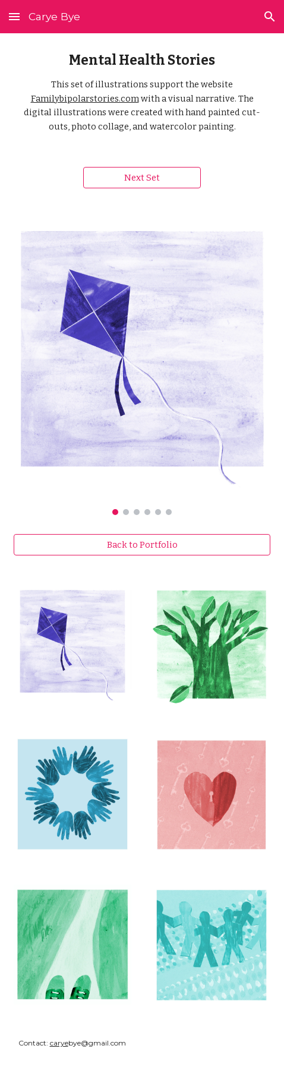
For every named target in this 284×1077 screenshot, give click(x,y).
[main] (142, 93)
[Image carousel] (142, 366)
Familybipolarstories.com (85, 98)
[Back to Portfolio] (142, 545)
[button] (14, 16)
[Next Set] (142, 178)
